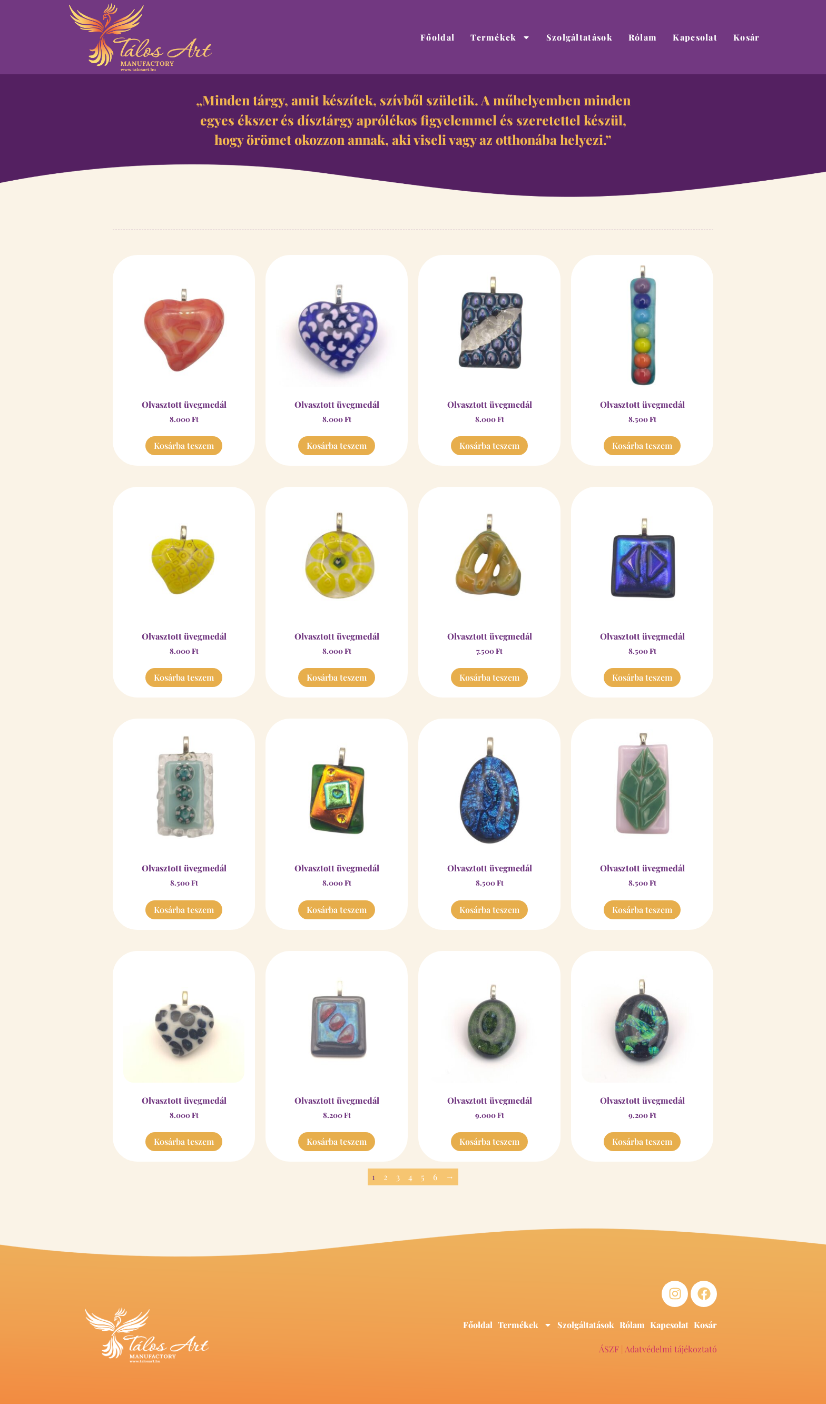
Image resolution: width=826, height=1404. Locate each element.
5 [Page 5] (423, 1176)
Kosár (746, 37)
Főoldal (437, 37)
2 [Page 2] (386, 1176)
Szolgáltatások (579, 37)
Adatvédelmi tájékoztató (671, 1348)
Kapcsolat (695, 37)
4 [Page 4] (410, 1176)
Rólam (642, 37)
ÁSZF (609, 1348)
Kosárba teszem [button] (184, 445)
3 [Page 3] (398, 1176)
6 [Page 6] (435, 1176)
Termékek (500, 37)
